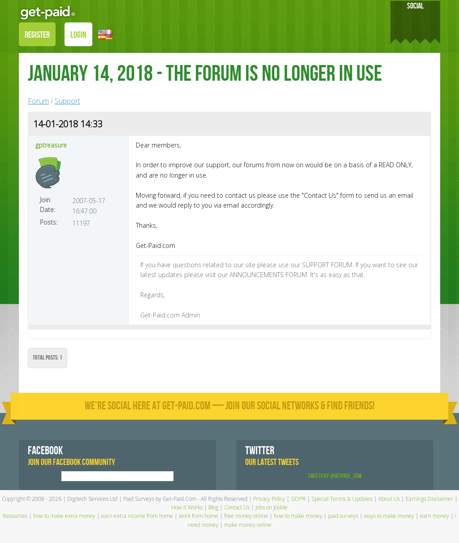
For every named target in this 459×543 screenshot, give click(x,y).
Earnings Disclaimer (429, 499)
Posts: (48, 222)
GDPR (298, 499)
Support (67, 101)
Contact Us (237, 507)
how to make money (298, 516)
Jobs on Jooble (271, 507)
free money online (246, 516)
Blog (213, 507)
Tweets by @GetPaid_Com (335, 476)
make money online (248, 525)
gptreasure (51, 145)
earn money (434, 516)
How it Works (187, 507)
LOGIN (78, 35)
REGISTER (37, 35)
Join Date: (47, 204)
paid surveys (343, 516)
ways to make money (389, 516)
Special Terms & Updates (342, 499)
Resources (15, 516)
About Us (389, 499)
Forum (38, 101)
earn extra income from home (137, 516)
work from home (198, 516)
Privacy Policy (269, 499)
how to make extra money (64, 516)
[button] (105, 33)
